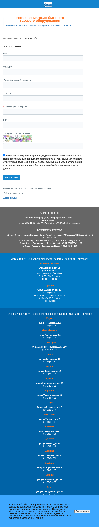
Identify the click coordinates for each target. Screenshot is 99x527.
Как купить (43, 25)
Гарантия (67, 25)
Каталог (23, 25)
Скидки (32, 25)
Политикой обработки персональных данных (40, 516)
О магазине (11, 25)
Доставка (56, 25)
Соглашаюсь (82, 511)
